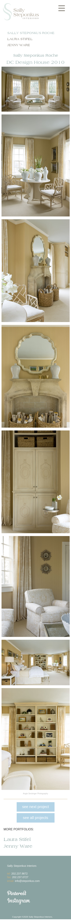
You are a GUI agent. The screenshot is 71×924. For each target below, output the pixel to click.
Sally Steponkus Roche (31, 33)
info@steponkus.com (27, 880)
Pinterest (39, 893)
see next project (35, 807)
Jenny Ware (18, 45)
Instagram (39, 901)
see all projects (35, 818)
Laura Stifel (20, 39)
